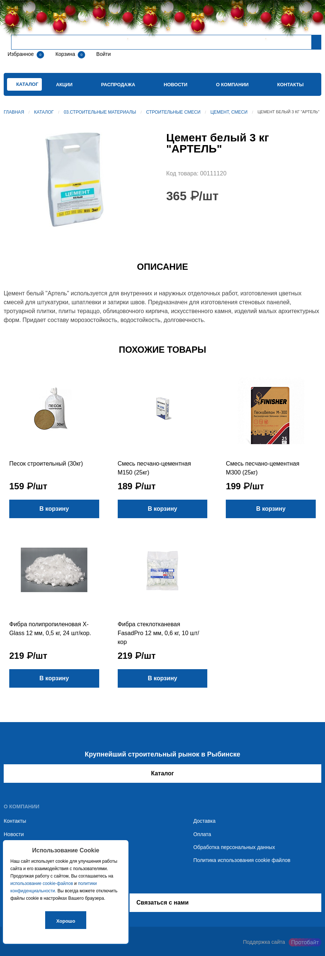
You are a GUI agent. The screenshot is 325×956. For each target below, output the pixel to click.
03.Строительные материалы (100, 112)
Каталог (44, 112)
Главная (14, 112)
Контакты (290, 84)
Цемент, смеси (229, 112)
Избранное (20, 54)
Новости (175, 84)
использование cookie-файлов (41, 883)
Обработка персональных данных (234, 847)
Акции (64, 84)
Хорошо (65, 921)
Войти (103, 54)
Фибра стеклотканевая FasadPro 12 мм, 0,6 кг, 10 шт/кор (158, 633)
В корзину (54, 509)
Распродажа (118, 84)
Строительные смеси (173, 112)
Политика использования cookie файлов (241, 860)
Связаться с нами (162, 902)
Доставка (204, 821)
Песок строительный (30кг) (46, 463)
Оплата (202, 834)
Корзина (66, 54)
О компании (232, 84)
